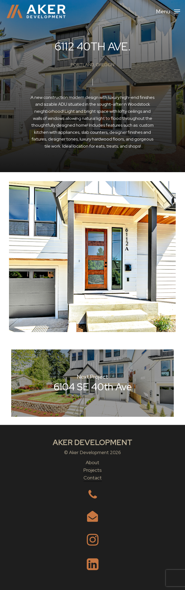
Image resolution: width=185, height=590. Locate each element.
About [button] (92, 462)
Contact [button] (92, 478)
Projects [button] (92, 470)
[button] (168, 11)
